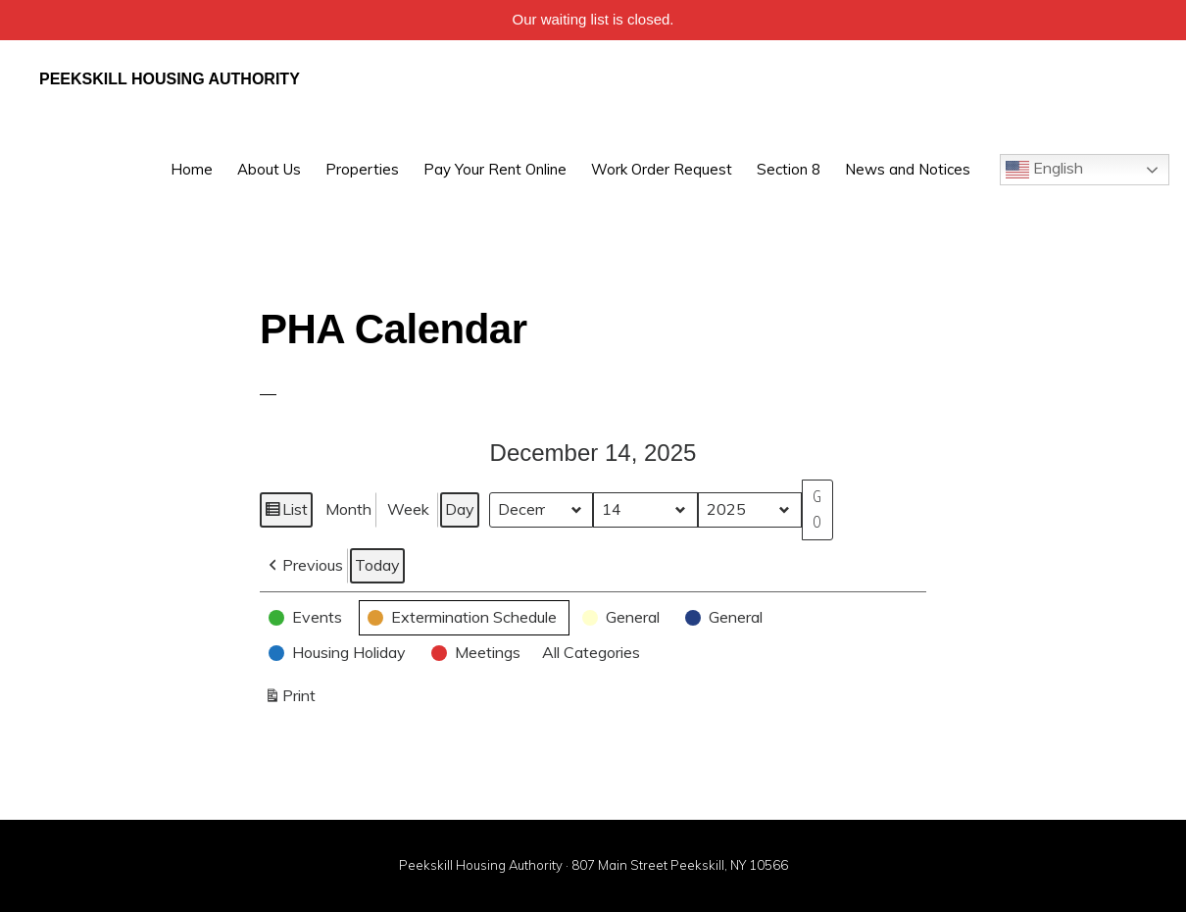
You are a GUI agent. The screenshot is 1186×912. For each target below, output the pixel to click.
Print (290, 699)
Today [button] (377, 565)
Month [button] (348, 509)
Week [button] (408, 509)
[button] (304, 565)
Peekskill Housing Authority (169, 79)
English (1044, 169)
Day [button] (459, 509)
